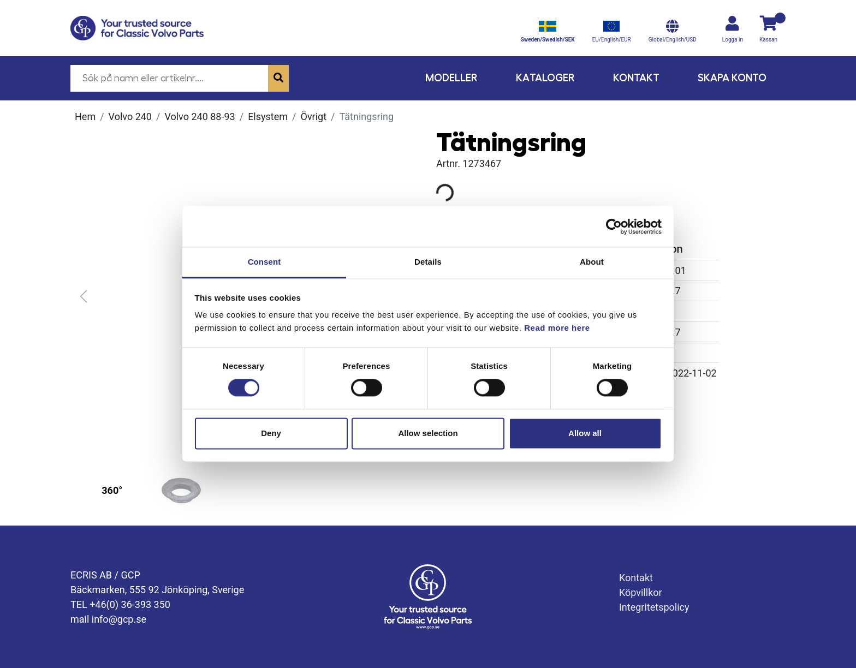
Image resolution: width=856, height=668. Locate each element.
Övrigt (314, 116)
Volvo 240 (130, 116)
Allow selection (427, 433)
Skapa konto (732, 78)
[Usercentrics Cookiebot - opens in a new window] (614, 226)
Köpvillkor (640, 592)
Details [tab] (428, 261)
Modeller (451, 78)
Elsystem (268, 116)
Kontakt (636, 78)
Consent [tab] (264, 261)
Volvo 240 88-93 (199, 116)
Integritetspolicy (654, 607)
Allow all (585, 433)
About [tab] (592, 261)
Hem (85, 116)
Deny (271, 433)
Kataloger (545, 78)
